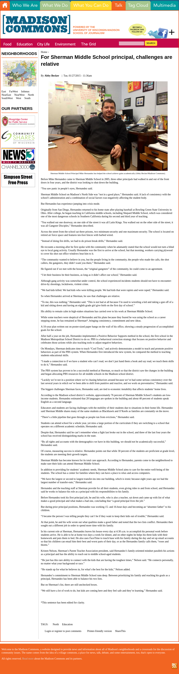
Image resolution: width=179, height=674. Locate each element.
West (18, 98)
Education (67, 624)
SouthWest (7, 98)
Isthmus (25, 91)
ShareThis (120, 631)
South (27, 98)
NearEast (6, 94)
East (3, 91)
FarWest (13, 91)
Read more (28, 658)
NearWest (19, 94)
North (56, 624)
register (58, 631)
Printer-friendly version (99, 631)
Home (44, 52)
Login (48, 631)
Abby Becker (52, 75)
